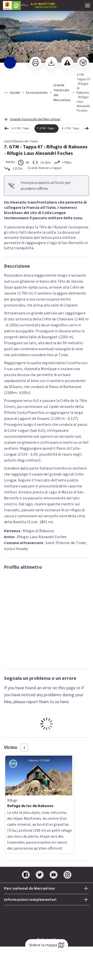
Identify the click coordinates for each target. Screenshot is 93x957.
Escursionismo (37, 92)
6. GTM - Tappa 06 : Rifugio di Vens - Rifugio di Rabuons (22, 128)
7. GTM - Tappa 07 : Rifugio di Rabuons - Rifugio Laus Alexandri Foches (48, 128)
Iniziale (15, 92)
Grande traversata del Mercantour (62, 93)
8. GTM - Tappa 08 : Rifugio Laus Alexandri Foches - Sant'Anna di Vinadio (73, 128)
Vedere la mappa (46, 945)
